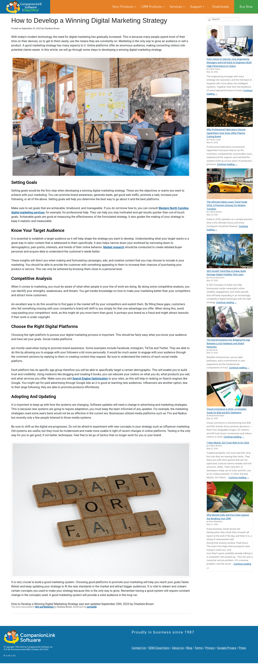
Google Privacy (226, 648)
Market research (113, 247)
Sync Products (124, 6)
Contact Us (139, 648)
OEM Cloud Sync (158, 648)
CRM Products (152, 6)
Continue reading (227, 164)
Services (177, 6)
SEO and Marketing (44, 607)
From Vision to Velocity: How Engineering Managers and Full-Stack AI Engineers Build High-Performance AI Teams (229, 62)
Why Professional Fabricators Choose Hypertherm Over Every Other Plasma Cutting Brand (226, 133)
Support (197, 6)
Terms (199, 648)
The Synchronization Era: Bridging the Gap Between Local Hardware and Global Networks (228, 343)
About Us (178, 648)
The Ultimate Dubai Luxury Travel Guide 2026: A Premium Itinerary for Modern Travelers (227, 205)
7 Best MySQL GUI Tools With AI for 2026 (228, 442)
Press (242, 648)
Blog (189, 648)
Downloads (220, 6)
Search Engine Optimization (90, 378)
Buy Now (246, 6)
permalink (92, 607)
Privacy (210, 648)
